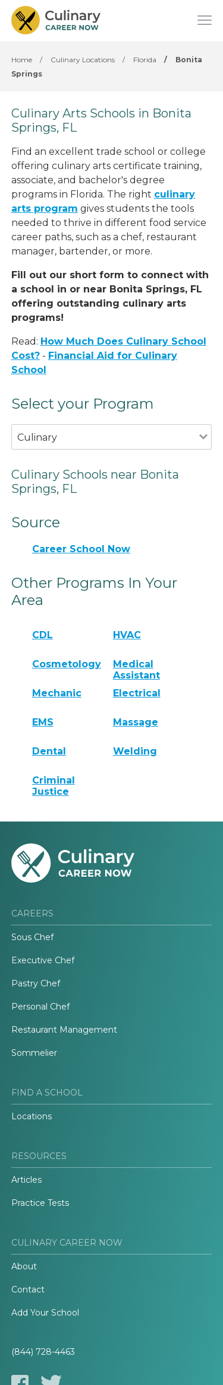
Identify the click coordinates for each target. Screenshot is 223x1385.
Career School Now (81, 549)
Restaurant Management (64, 1029)
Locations (31, 1116)
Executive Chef (42, 960)
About (24, 1266)
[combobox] (105, 453)
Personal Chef (40, 1006)
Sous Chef (32, 937)
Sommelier (34, 1052)
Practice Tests (40, 1203)
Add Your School (45, 1312)
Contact (28, 1289)
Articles (26, 1179)
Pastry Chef (35, 983)
